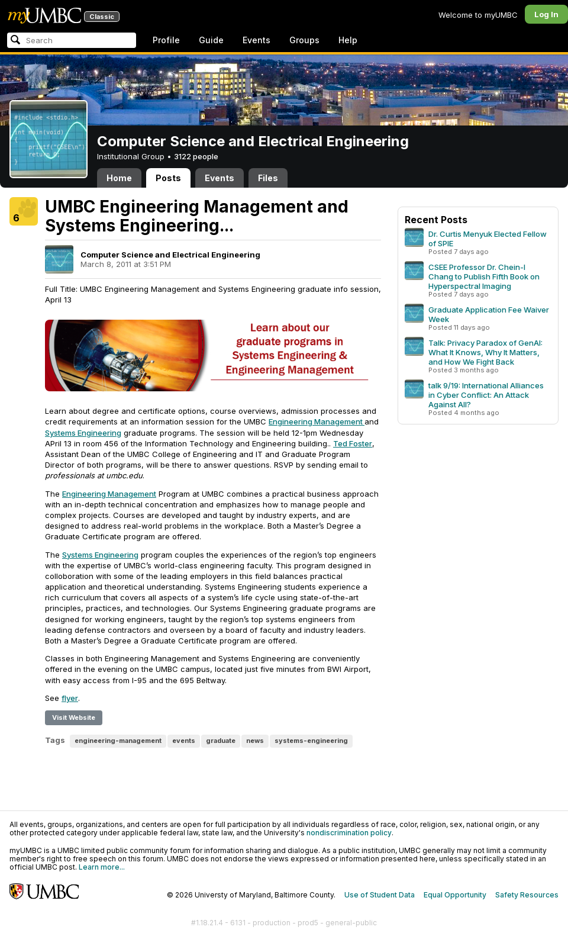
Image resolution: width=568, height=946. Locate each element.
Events (256, 40)
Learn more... (102, 867)
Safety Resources (527, 894)
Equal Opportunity (455, 894)
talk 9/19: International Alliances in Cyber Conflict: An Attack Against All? (486, 395)
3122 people (196, 156)
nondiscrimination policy (349, 832)
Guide (211, 40)
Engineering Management (316, 421)
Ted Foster (352, 443)
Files (268, 178)
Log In (546, 14)
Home (119, 178)
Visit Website (73, 717)
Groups (304, 40)
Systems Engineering (83, 432)
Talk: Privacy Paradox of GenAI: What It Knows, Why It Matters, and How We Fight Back (485, 352)
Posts (168, 178)
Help (347, 40)
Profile (166, 40)
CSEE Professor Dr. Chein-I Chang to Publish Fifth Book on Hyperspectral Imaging (484, 276)
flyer (70, 698)
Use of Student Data (379, 894)
